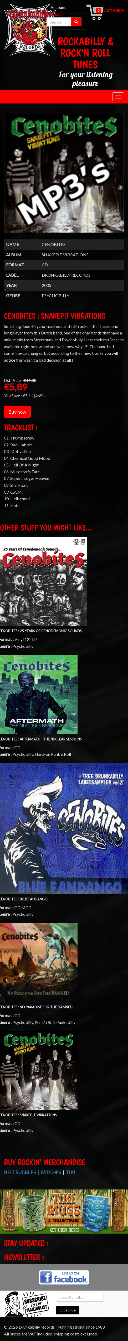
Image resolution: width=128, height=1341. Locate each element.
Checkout (54, 14)
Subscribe (67, 1310)
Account (58, 7)
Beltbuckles (20, 1172)
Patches (50, 1172)
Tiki (70, 1172)
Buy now (17, 412)
